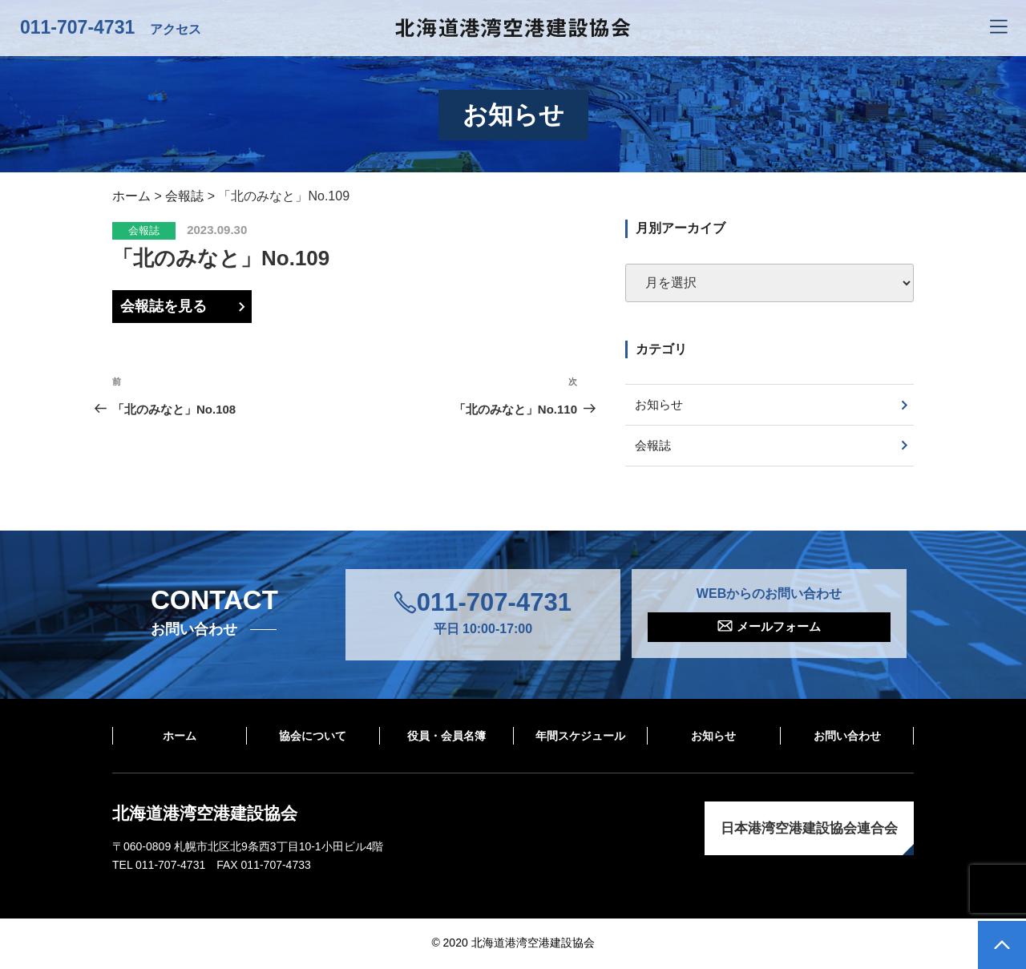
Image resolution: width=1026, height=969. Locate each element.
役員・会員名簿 (446, 737)
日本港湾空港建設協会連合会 (809, 830)
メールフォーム (779, 629)
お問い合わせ (847, 737)
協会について (312, 737)
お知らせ (661, 405)
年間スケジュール (580, 737)
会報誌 (144, 230)
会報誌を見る (163, 306)
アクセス (175, 29)
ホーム (179, 737)
